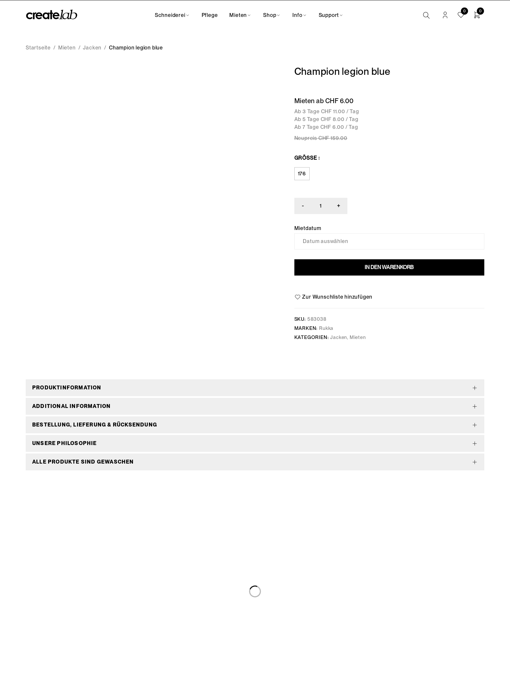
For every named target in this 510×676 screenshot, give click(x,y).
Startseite (38, 48)
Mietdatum (307, 228)
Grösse (305, 158)
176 (302, 173)
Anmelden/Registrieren (445, 15)
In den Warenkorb (389, 267)
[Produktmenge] (321, 206)
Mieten (67, 48)
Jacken (92, 48)
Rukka (326, 328)
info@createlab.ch (49, 615)
